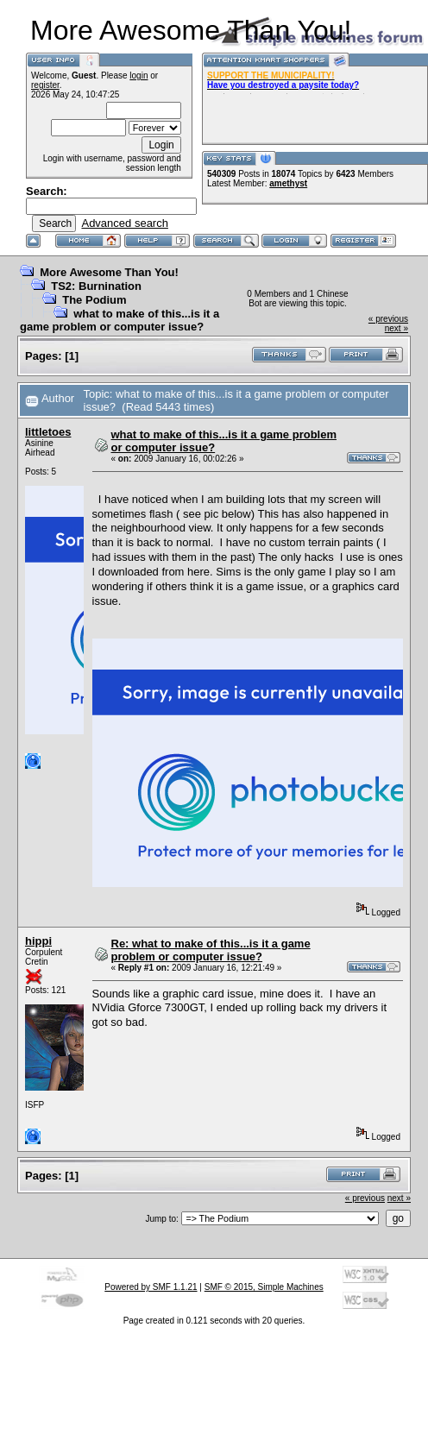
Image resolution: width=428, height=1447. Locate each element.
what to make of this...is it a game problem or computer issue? (119, 320)
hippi (38, 940)
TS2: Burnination (96, 286)
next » (396, 328)
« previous (388, 319)
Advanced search (124, 223)
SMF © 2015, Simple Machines (264, 1287)
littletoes (48, 431)
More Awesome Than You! (109, 272)
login (138, 75)
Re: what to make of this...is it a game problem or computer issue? (211, 950)
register (45, 85)
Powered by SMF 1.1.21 (150, 1287)
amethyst (288, 183)
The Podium (94, 299)
